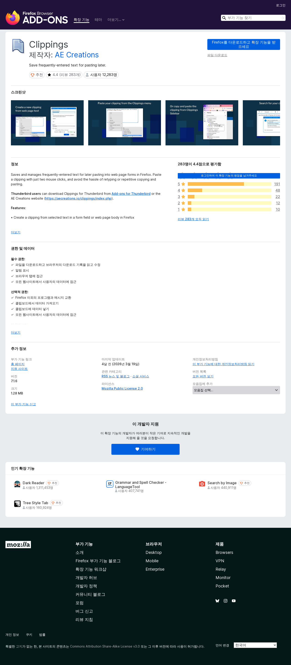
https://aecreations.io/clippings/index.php (78, 198)
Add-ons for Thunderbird (131, 194)
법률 (42, 634)
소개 (79, 552)
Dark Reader (33, 483)
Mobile (152, 560)
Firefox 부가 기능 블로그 (98, 560)
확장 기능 (81, 19)
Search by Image (222, 483)
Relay (221, 569)
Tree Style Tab (35, 503)
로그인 (281, 5)
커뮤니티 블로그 (90, 594)
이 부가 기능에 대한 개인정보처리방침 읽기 (223, 364)
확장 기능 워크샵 (90, 569)
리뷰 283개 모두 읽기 (193, 219)
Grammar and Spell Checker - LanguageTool (140, 484)
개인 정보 (12, 634)
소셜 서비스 (140, 376)
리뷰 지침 (84, 619)
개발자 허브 (86, 577)
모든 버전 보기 (203, 376)
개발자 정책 (86, 586)
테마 (98, 19)
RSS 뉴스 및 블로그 (116, 376)
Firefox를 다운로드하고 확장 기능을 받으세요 (244, 44)
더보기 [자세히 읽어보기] (15, 232)
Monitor (223, 577)
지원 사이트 (19, 369)
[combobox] (253, 18)
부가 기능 (84, 544)
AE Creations (77, 54)
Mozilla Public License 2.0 (122, 388)
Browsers (224, 552)
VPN (220, 560)
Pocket (222, 586)
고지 (19, 646)
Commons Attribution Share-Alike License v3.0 (105, 646)
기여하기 (145, 449)
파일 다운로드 (217, 55)
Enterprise (155, 569)
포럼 (79, 602)
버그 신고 (84, 611)
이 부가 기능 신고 (23, 404)
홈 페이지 (18, 364)
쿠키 (29, 634)
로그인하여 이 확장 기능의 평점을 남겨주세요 (229, 175)
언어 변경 (222, 645)
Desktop (154, 552)
